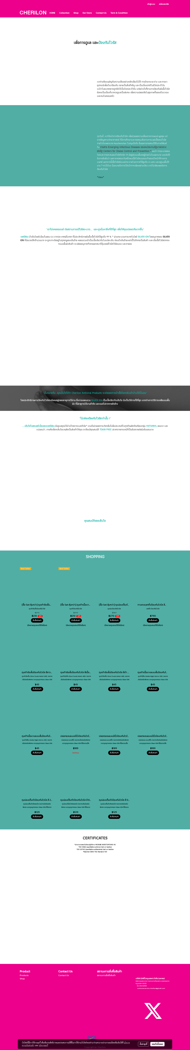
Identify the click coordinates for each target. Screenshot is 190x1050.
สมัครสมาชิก (164, 4)
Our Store (87, 12)
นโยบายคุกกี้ (43, 1045)
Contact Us (101, 12)
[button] (132, 13)
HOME (52, 12)
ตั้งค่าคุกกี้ (143, 1044)
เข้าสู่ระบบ (151, 4)
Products (24, 975)
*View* (100, 177)
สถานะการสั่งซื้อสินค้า (106, 975)
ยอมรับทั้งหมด (157, 1044)
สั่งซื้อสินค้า (37, 620)
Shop (75, 12)
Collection (64, 12)
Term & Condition (119, 12)
